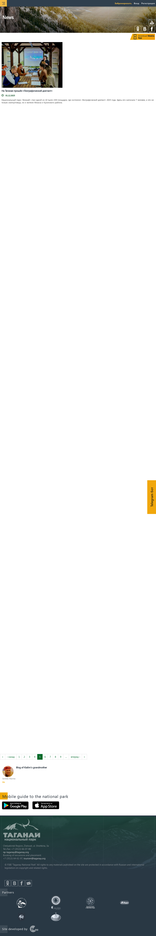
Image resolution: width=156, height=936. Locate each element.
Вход (136, 3)
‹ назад (11, 756)
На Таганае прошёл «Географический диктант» (27, 90)
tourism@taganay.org (34, 858)
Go (3, 782)
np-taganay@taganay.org (16, 852)
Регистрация (148, 3)
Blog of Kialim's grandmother (31, 767)
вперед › (75, 756)
